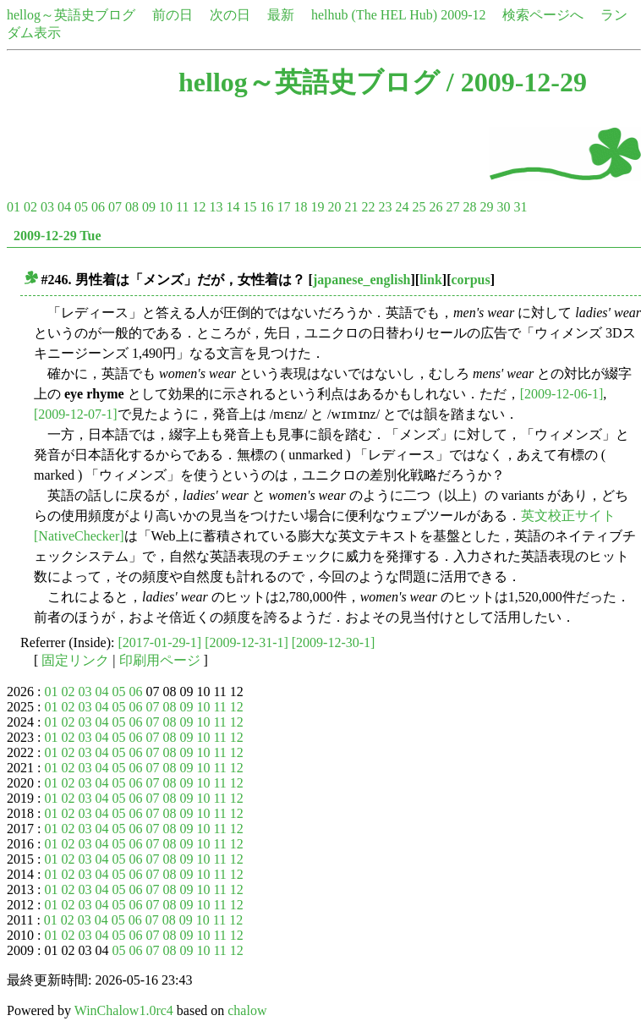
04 (64, 207)
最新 (280, 15)
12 (198, 207)
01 (13, 207)
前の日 (172, 15)
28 (469, 207)
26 (435, 207)
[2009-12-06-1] (562, 394)
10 (166, 207)
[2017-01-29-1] (160, 642)
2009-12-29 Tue (57, 235)
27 (452, 207)
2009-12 (463, 15)
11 (182, 207)
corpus (471, 279)
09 (149, 207)
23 (385, 207)
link (430, 279)
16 (266, 207)
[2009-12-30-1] (333, 642)
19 (317, 207)
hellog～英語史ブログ (71, 15)
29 (486, 207)
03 (47, 207)
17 (283, 207)
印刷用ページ (159, 660)
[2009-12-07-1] (76, 414)
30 (503, 207)
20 (334, 207)
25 (418, 207)
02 (30, 207)
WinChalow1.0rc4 (123, 1010)
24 (401, 207)
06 (98, 207)
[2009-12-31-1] (246, 642)
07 (115, 207)
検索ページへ (542, 15)
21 (351, 207)
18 (300, 207)
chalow (246, 1010)
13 (215, 207)
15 (249, 207)
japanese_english (362, 279)
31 (520, 207)
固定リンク (75, 660)
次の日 (230, 15)
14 (232, 207)
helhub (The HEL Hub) (374, 15)
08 (132, 207)
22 (368, 207)
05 (81, 207)
